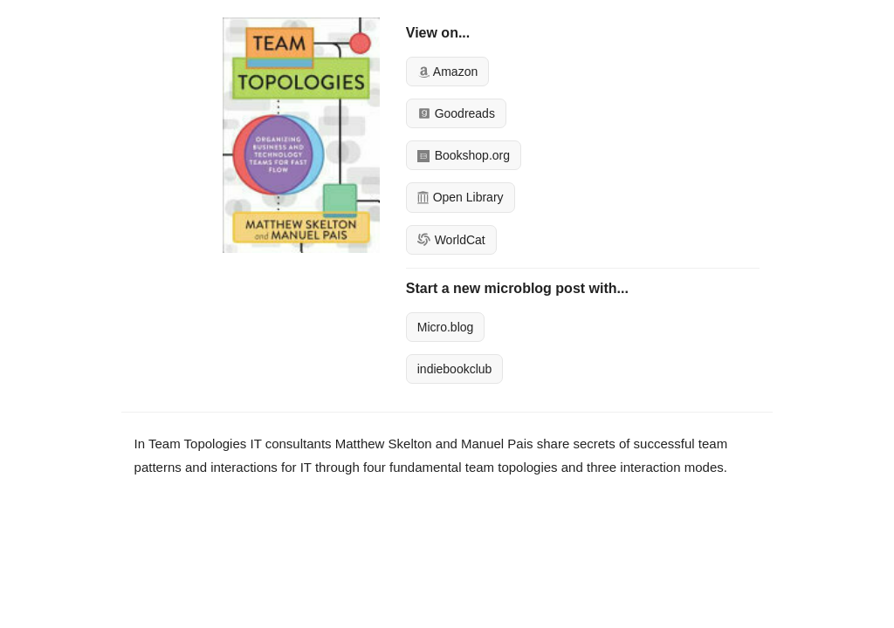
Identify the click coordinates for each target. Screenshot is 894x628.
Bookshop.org (463, 155)
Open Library (460, 197)
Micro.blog (445, 327)
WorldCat (451, 240)
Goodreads (456, 113)
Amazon (447, 71)
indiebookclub (454, 369)
